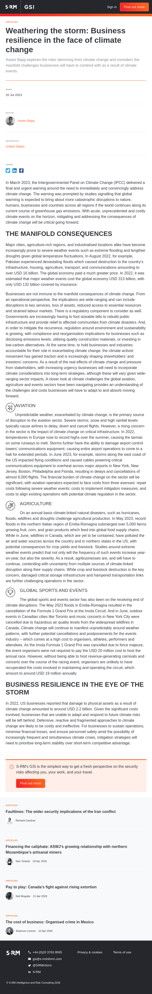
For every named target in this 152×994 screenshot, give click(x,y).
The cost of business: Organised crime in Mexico (50, 922)
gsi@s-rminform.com (45, 959)
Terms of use (122, 952)
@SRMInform (40, 965)
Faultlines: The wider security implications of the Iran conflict (61, 812)
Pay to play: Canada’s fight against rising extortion (51, 887)
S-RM (34, 972)
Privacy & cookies (89, 952)
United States (15, 146)
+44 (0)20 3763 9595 (45, 952)
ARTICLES (12, 805)
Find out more (134, 7)
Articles (12, 21)
